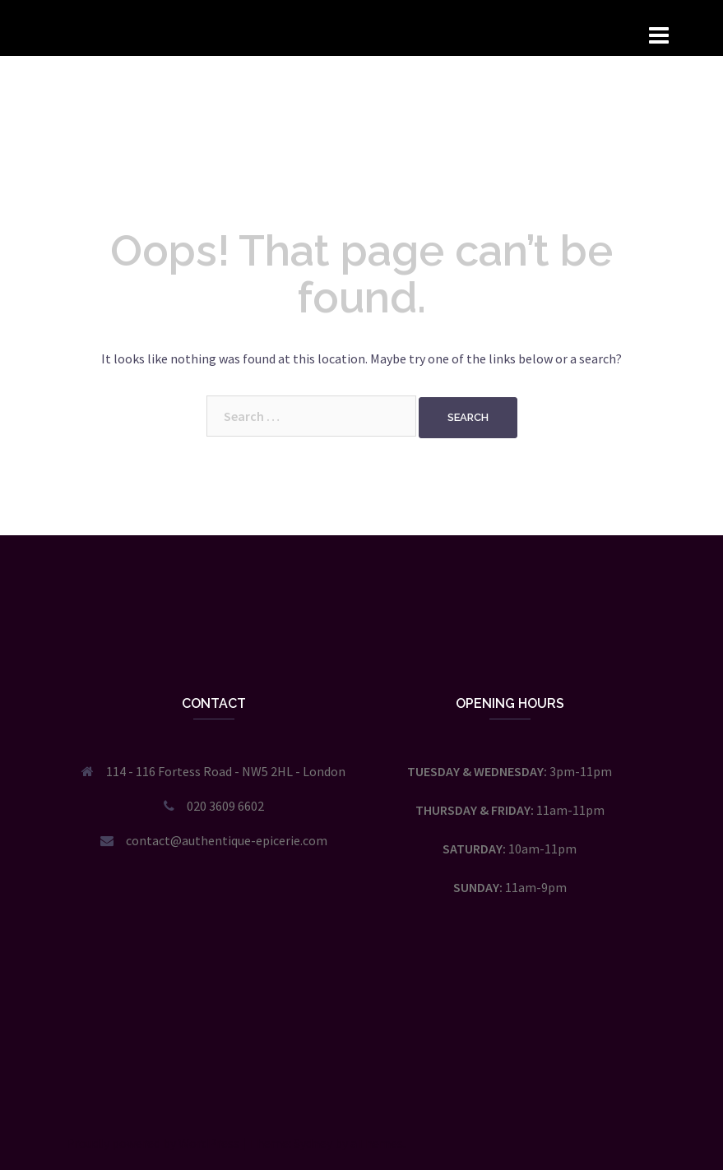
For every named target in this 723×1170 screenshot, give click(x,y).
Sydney (313, 1143)
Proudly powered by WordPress (152, 1143)
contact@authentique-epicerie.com (226, 840)
